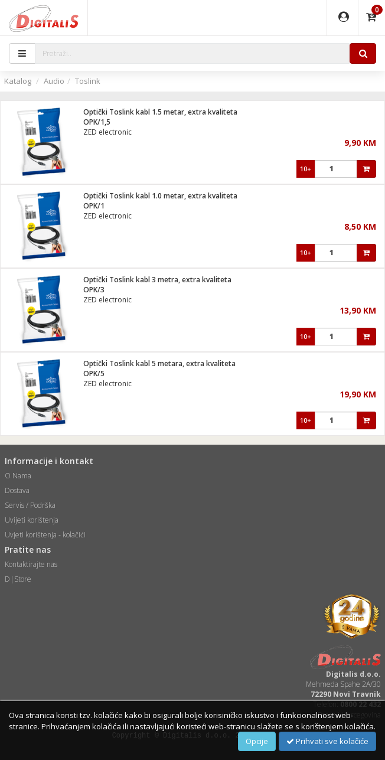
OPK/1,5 (96, 122)
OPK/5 (94, 373)
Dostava (17, 490)
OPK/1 (94, 206)
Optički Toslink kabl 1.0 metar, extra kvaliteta (160, 196)
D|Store (18, 579)
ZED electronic (107, 132)
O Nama (18, 476)
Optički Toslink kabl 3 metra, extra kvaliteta (157, 280)
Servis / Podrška (30, 505)
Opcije (257, 741)
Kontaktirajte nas (31, 564)
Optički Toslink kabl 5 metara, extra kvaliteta (159, 363)
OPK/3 (94, 290)
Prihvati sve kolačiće (327, 741)
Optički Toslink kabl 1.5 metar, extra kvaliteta (160, 112)
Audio (54, 81)
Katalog (17, 81)
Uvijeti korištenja (31, 520)
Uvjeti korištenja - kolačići (45, 535)
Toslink (87, 81)
